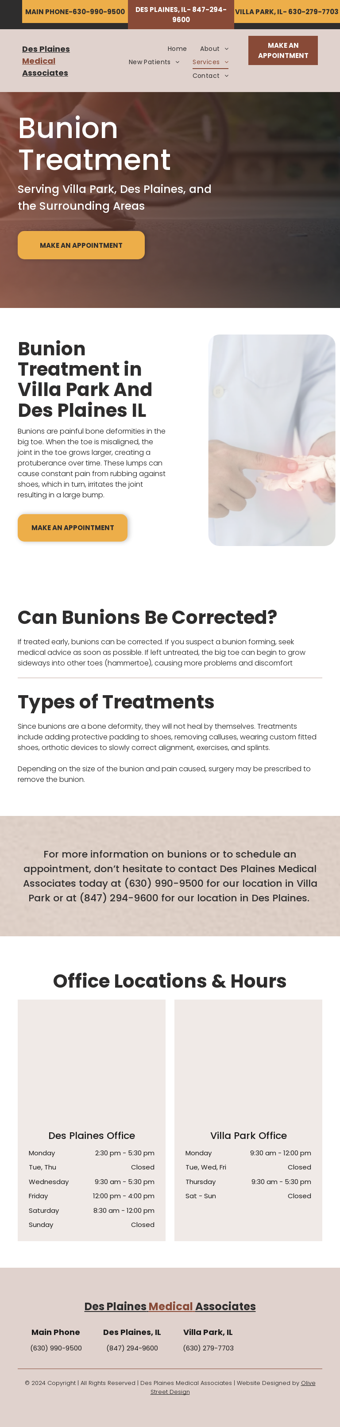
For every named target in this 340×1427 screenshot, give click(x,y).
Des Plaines (46, 48)
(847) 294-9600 (118, 898)
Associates (45, 72)
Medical (38, 60)
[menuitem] (177, 49)
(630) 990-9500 (164, 883)
